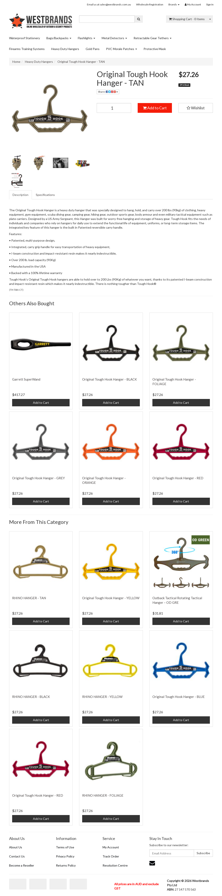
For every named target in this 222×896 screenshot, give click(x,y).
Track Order (111, 856)
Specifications (45, 195)
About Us (15, 847)
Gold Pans (93, 49)
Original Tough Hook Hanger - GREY (38, 478)
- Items (187, 19)
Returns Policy (66, 865)
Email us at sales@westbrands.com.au (109, 4)
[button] (195, 108)
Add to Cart (155, 107)
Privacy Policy (65, 856)
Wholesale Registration (149, 4)
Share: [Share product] (108, 91)
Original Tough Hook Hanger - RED (177, 478)
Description (20, 195)
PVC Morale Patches (121, 49)
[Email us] (152, 862)
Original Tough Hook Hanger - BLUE (178, 697)
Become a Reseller (21, 865)
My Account (111, 847)
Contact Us (17, 856)
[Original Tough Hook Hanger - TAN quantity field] (114, 108)
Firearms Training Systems (27, 49)
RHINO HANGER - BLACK (31, 697)
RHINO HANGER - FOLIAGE (102, 795)
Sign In (210, 4)
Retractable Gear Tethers (152, 38)
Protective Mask (155, 49)
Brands (174, 4)
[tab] (20, 194)
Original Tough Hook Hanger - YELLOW (110, 598)
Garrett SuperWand (26, 379)
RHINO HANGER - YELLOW (102, 697)
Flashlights (86, 38)
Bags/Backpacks (58, 38)
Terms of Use (65, 847)
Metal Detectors (114, 38)
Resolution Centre (115, 865)
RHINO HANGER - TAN (29, 598)
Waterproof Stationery (24, 38)
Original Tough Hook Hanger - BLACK (109, 379)
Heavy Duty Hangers (65, 49)
